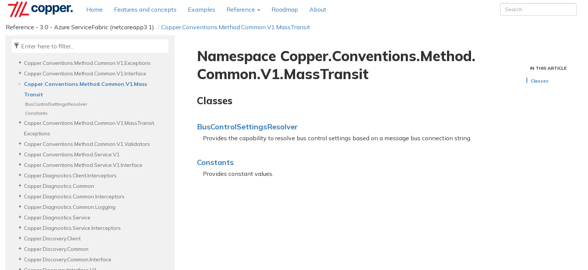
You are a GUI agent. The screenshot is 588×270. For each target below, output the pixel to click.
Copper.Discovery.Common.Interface (67, 259)
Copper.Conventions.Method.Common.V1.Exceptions (87, 63)
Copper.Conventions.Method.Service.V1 (72, 154)
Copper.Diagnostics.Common (59, 186)
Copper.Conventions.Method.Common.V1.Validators (87, 144)
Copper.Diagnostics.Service (57, 217)
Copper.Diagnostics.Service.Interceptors (72, 228)
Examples (201, 9)
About (317, 9)
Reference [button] (243, 9)
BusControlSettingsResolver (56, 104)
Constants (36, 113)
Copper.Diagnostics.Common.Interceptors (74, 196)
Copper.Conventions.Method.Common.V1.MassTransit (235, 27)
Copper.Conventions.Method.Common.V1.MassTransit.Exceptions (89, 128)
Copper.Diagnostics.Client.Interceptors (70, 175)
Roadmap (285, 9)
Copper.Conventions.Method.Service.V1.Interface (83, 165)
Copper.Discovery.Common (56, 249)
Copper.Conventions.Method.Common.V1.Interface (85, 73)
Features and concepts (145, 9)
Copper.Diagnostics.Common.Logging (70, 207)
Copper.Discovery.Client (52, 238)
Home (94, 9)
